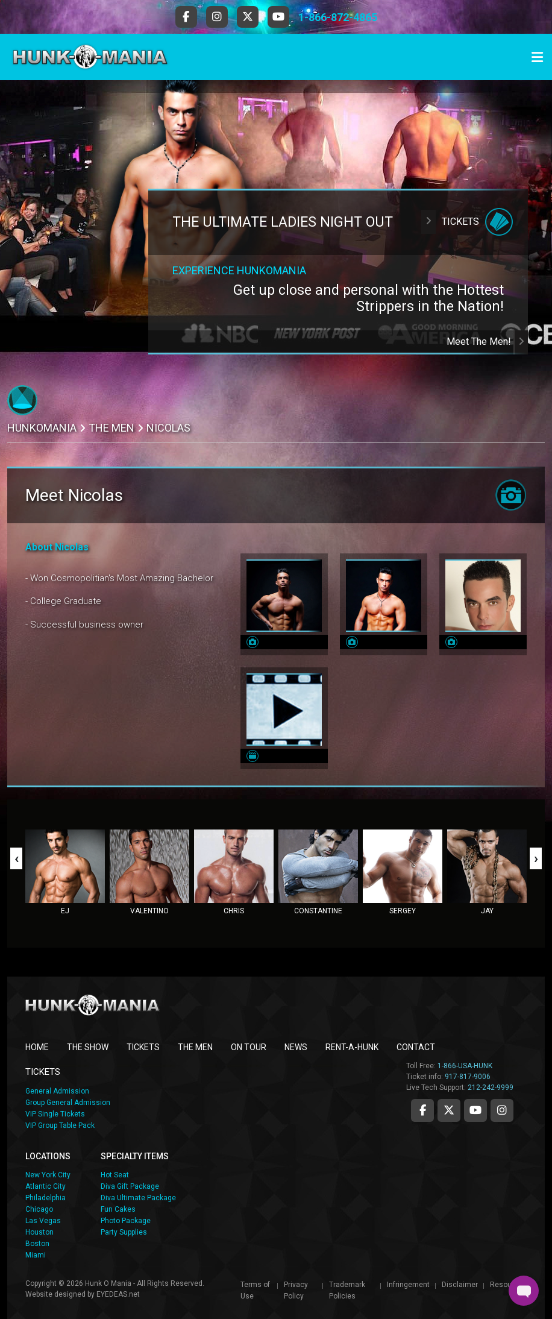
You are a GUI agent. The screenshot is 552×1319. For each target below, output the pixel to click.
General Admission (57, 1091)
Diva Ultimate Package (138, 1198)
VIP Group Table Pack (60, 1125)
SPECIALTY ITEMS (135, 1156)
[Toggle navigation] (537, 57)
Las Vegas (43, 1221)
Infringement (408, 1284)
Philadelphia (45, 1198)
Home (37, 1047)
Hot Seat (115, 1175)
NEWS (295, 1047)
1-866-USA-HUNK (465, 1066)
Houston (39, 1232)
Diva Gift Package (130, 1186)
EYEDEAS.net (118, 1294)
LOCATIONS (48, 1156)
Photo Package (126, 1221)
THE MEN (111, 427)
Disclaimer (460, 1284)
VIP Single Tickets (55, 1114)
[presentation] (16, 858)
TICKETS (143, 1047)
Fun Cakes (118, 1209)
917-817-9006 (468, 1076)
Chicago (39, 1209)
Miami (35, 1255)
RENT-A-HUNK (351, 1047)
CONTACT (416, 1047)
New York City (48, 1175)
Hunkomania (42, 427)
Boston (37, 1243)
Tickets (467, 222)
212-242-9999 (490, 1087)
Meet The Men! (487, 341)
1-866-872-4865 (337, 17)
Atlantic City (45, 1186)
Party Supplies (124, 1232)
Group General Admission (67, 1102)
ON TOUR (248, 1047)
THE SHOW (87, 1047)
